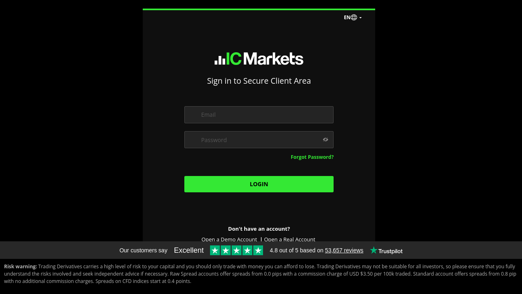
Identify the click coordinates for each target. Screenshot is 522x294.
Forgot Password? (312, 157)
